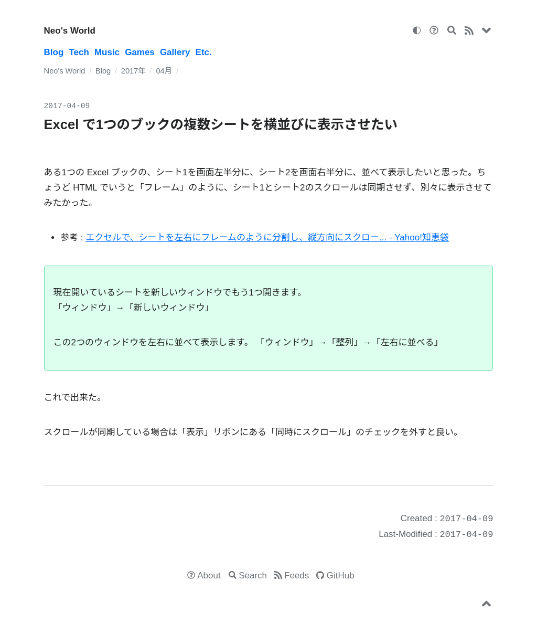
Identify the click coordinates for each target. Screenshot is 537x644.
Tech (79, 52)
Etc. (204, 52)
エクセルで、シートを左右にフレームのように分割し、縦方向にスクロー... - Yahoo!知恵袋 (267, 237)
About (208, 575)
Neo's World (69, 31)
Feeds (296, 575)
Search (253, 575)
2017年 (133, 71)
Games (140, 52)
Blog (54, 52)
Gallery (175, 52)
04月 (164, 71)
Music (107, 52)
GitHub (341, 575)
